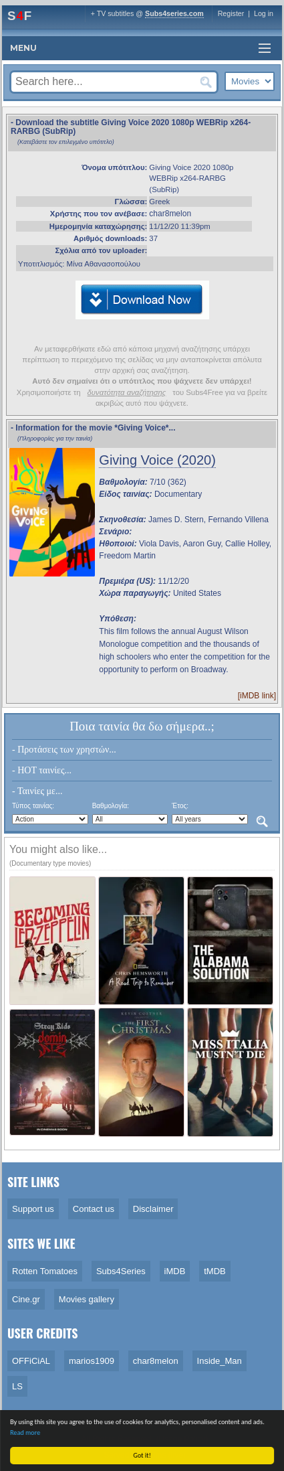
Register (231, 13)
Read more (26, 1432)
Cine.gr (26, 1299)
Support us (33, 1209)
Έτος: (180, 805)
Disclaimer (153, 1209)
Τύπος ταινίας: (33, 805)
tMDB (215, 1271)
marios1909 (91, 1361)
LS (17, 1386)
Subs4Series (121, 1271)
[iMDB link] (257, 695)
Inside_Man (219, 1361)
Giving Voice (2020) (157, 460)
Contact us (93, 1209)
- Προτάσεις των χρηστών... (64, 750)
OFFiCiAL (31, 1361)
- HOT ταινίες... (42, 770)
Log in (263, 13)
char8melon (170, 213)
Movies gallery (86, 1299)
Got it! (143, 1455)
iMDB (175, 1271)
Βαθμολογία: (110, 805)
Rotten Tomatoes (45, 1271)
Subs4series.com (174, 13)
